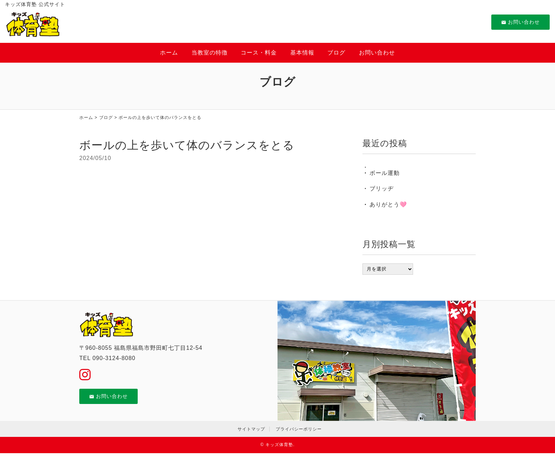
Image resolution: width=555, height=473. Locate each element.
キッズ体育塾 (279, 444)
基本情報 (302, 53)
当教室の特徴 (209, 53)
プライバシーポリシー (299, 429)
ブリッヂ (382, 189)
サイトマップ (251, 429)
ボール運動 (385, 173)
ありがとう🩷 (388, 204)
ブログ (336, 53)
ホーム (169, 53)
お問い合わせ (520, 22)
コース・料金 (259, 53)
